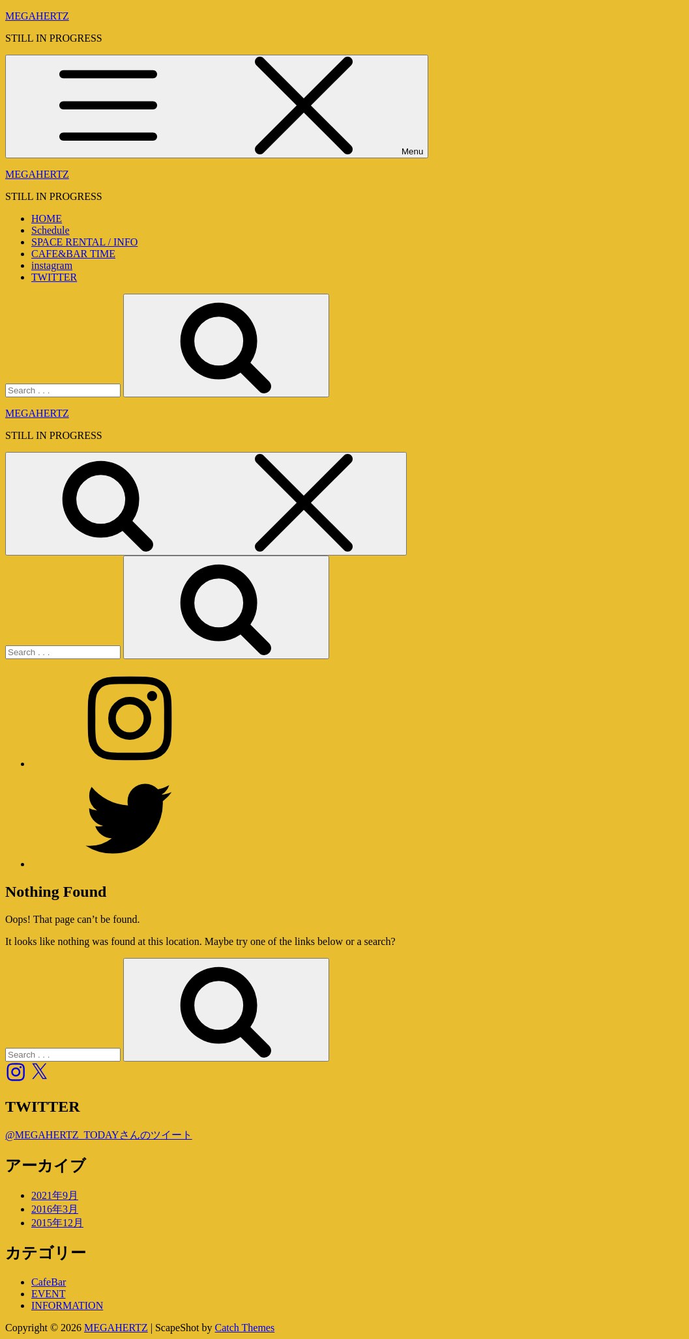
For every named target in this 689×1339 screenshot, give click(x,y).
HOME (46, 218)
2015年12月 (57, 1222)
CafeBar (48, 1282)
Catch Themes (245, 1327)
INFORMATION (67, 1305)
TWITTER (54, 277)
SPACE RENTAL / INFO (84, 241)
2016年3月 (54, 1209)
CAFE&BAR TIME (73, 253)
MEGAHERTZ (37, 15)
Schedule (50, 230)
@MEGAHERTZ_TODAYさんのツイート (98, 1134)
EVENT (48, 1293)
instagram (51, 265)
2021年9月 (54, 1195)
